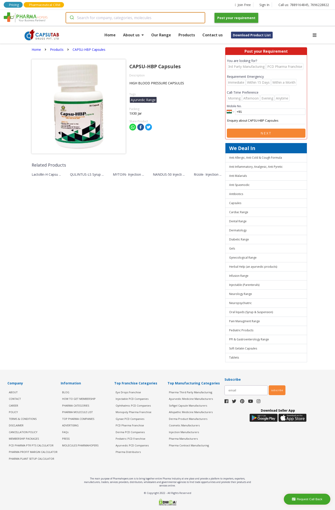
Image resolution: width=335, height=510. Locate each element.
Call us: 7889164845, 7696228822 (303, 5)
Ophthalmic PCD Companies (133, 405)
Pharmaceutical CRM (44, 5)
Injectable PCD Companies (132, 398)
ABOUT (13, 392)
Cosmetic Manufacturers (184, 425)
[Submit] (71, 18)
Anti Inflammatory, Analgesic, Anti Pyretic (256, 167)
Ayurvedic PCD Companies (132, 445)
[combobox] (135, 18)
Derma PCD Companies (130, 432)
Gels (232, 248)
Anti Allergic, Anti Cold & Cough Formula (255, 158)
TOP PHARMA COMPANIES (78, 419)
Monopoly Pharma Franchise (133, 412)
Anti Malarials (238, 176)
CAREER (13, 405)
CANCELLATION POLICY (23, 432)
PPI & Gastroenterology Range (249, 339)
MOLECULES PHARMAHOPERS (80, 445)
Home (110, 35)
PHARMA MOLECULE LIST (77, 412)
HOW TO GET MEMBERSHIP (79, 398)
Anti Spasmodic (239, 185)
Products (186, 35)
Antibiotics (236, 194)
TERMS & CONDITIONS (23, 419)
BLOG (65, 392)
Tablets (234, 357)
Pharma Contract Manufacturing (189, 445)
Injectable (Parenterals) (244, 285)
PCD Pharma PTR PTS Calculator (31, 445)
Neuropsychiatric (240, 303)
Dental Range (238, 221)
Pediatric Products (241, 330)
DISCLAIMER (16, 425)
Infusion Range (238, 276)
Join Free (243, 4)
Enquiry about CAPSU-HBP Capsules (266, 120)
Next (266, 133)
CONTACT (15, 398)
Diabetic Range (239, 239)
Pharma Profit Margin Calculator (33, 452)
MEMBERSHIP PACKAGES (24, 438)
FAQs (65, 432)
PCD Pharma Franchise (130, 425)
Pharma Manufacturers (183, 438)
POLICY (13, 412)
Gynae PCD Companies (130, 419)
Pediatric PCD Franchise (130, 438)
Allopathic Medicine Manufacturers (191, 412)
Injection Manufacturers (184, 432)
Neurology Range (240, 294)
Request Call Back (307, 499)
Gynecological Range (243, 258)
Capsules (235, 203)
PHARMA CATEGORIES (75, 405)
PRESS (66, 438)
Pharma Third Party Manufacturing (190, 392)
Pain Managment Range (244, 321)
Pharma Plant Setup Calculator (31, 458)
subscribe (277, 390)
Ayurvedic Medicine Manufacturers (191, 398)
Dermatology (238, 230)
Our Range (161, 35)
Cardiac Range (238, 212)
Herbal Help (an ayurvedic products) (253, 267)
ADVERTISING (70, 425)
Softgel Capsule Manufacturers (188, 405)
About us (133, 35)
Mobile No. (234, 106)
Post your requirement (236, 18)
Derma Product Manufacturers (188, 419)
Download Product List (252, 35)
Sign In (264, 5)
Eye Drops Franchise (128, 392)
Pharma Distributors (128, 452)
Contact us (212, 35)
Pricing (14, 5)
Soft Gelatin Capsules (243, 348)
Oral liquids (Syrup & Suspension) (251, 312)
